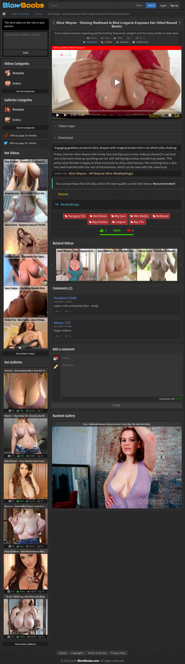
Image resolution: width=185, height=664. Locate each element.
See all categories (25, 91)
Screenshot (142, 42)
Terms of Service (97, 653)
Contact (62, 653)
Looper (108, 42)
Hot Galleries (13, 362)
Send (25, 53)
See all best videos (25, 353)
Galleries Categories (18, 100)
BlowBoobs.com (88, 660)
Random (124, 42)
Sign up (174, 5)
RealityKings (70, 204)
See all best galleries (25, 644)
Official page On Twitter (23, 143)
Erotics (94, 38)
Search (151, 5)
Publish (117, 405)
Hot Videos (11, 153)
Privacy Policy (118, 653)
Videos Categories (16, 63)
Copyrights (77, 653)
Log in (163, 5)
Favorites (92, 42)
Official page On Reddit (23, 135)
